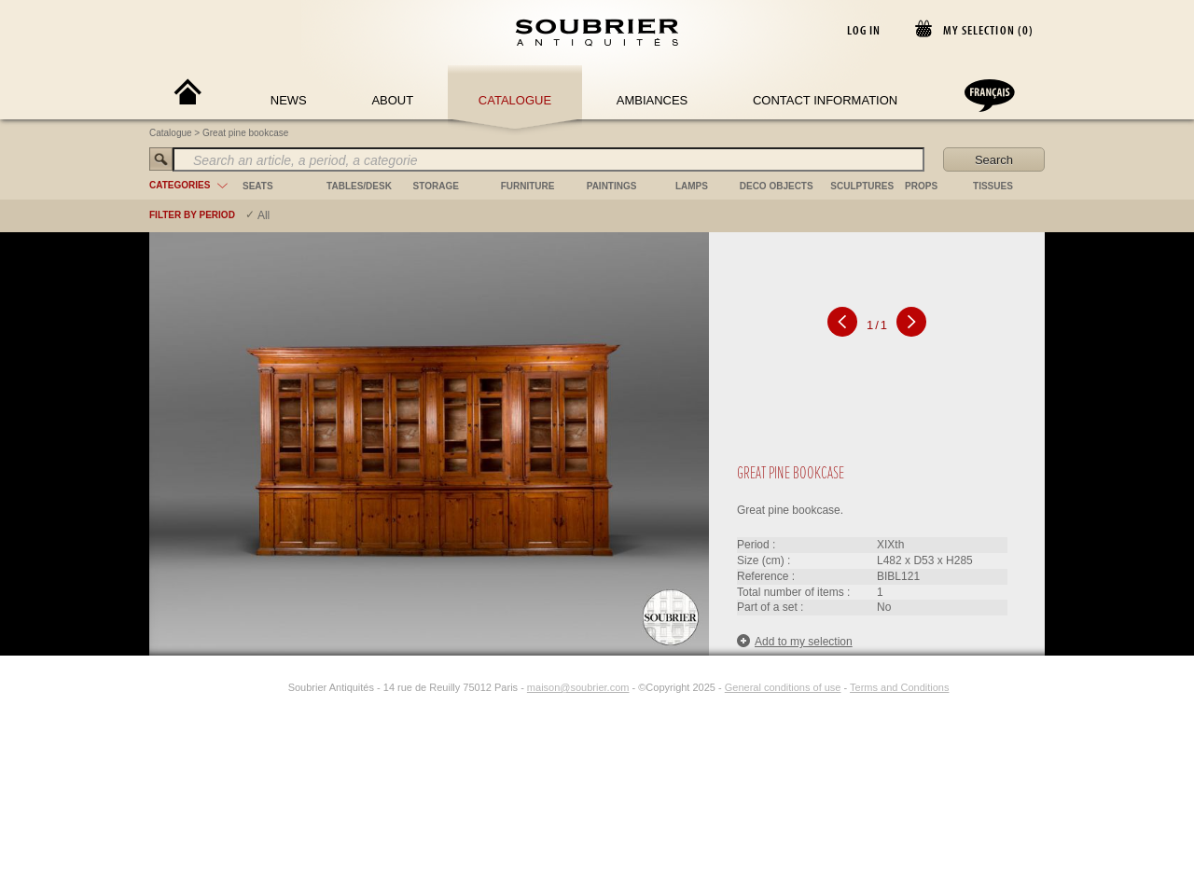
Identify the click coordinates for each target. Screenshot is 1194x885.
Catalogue (515, 100)
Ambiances (652, 100)
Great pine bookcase (245, 133)
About (392, 100)
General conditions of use (783, 687)
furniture (528, 186)
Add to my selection (795, 641)
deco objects (776, 186)
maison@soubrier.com (578, 687)
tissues (993, 186)
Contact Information (825, 100)
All (263, 215)
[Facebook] (254, 687)
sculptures (862, 186)
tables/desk (359, 186)
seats (258, 186)
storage (436, 186)
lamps (691, 186)
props (921, 186)
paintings (612, 186)
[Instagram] (276, 687)
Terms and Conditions (899, 687)
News (289, 100)
